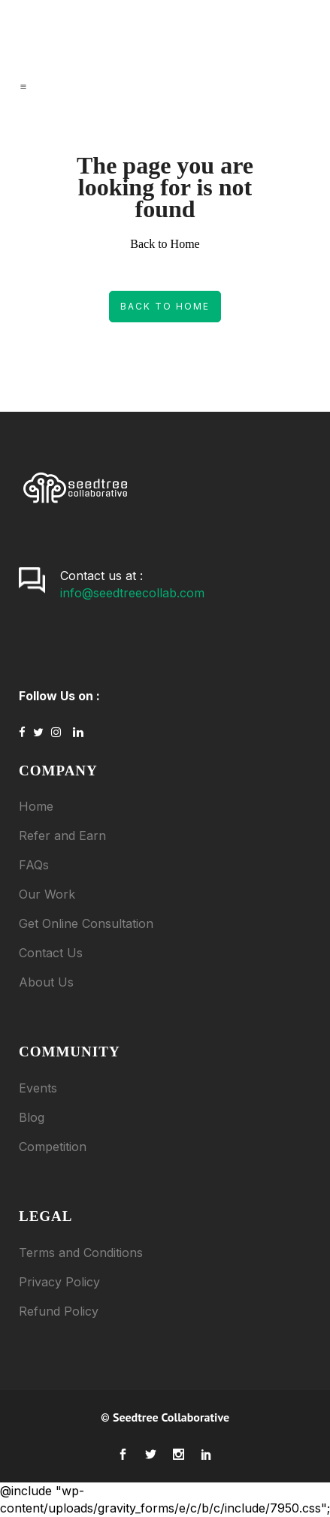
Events (38, 1087)
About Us (46, 982)
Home (36, 806)
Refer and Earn (62, 835)
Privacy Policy (59, 1281)
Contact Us (51, 952)
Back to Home (165, 306)
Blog (31, 1117)
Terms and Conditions (81, 1252)
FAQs (34, 864)
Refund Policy (58, 1311)
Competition (52, 1146)
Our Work (47, 894)
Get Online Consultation (86, 923)
